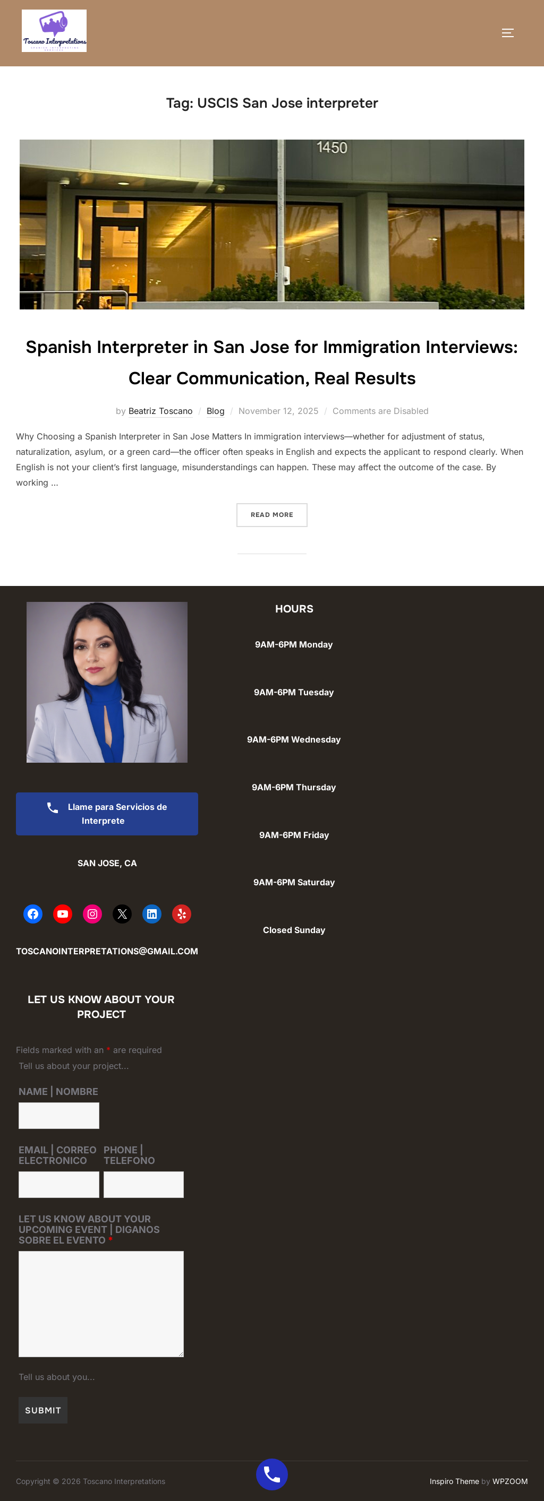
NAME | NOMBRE (58, 1091)
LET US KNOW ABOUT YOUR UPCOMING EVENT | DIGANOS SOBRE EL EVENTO (89, 1230)
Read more (279, 514)
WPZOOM (510, 1481)
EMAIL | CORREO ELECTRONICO (58, 1155)
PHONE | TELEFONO (129, 1155)
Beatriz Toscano (161, 411)
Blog (216, 411)
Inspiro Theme (454, 1481)
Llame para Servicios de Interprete (103, 813)
